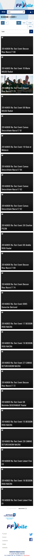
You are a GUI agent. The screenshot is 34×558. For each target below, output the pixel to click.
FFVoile (24, 4)
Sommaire (4, 547)
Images (30, 26)
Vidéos (24, 23)
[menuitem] (31, 12)
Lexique (4, 544)
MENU (3, 12)
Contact (4, 537)
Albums (30, 23)
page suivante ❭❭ (23, 508)
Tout (19, 23)
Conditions (5, 540)
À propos (4, 534)
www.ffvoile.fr (26, 555)
